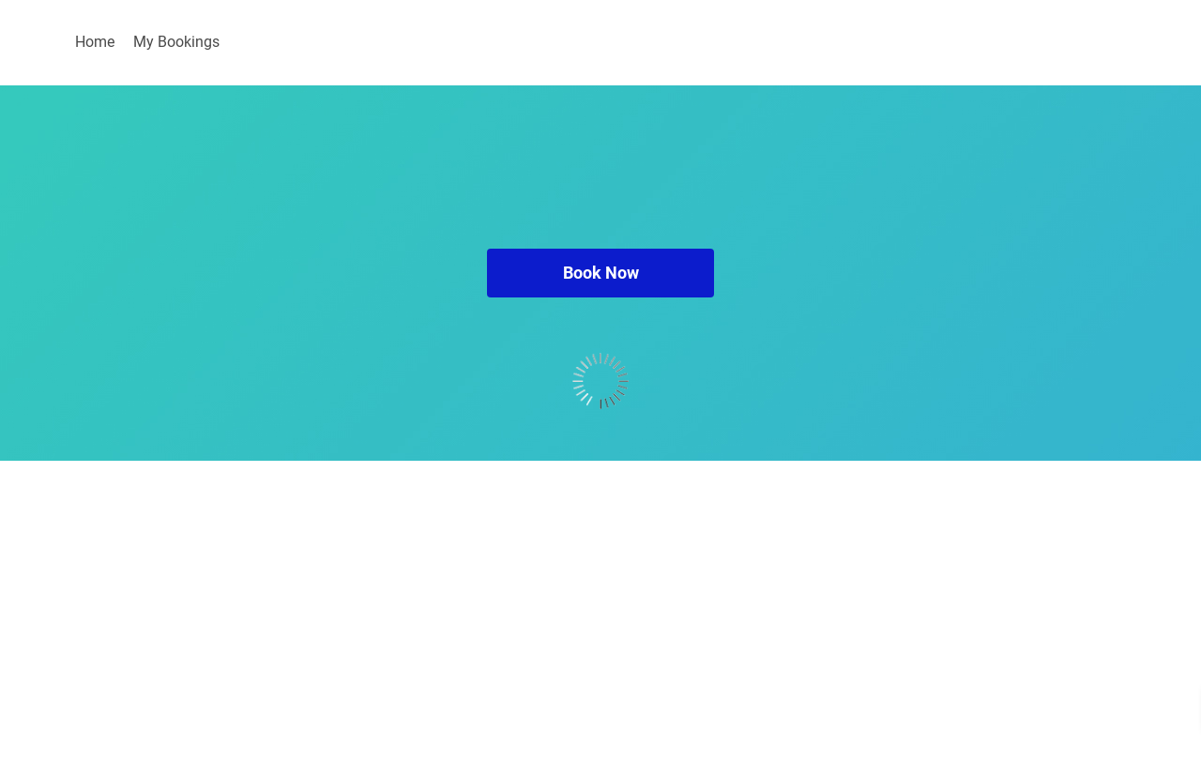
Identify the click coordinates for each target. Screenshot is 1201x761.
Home (94, 42)
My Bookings (176, 42)
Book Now (601, 272)
